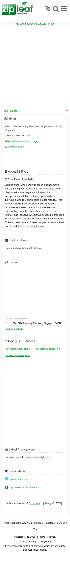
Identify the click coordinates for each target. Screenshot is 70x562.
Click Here (34, 503)
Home (5, 111)
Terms (21, 541)
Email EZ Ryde (16, 146)
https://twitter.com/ (18, 479)
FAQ (35, 528)
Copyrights (46, 541)
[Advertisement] (35, 69)
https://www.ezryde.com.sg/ (22, 141)
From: (8, 318)
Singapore (15, 111)
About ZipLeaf (11, 523)
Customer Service (55, 523)
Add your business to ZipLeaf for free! (35, 23)
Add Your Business (32, 523)
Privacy (32, 541)
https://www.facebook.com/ (23, 487)
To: (6, 323)
